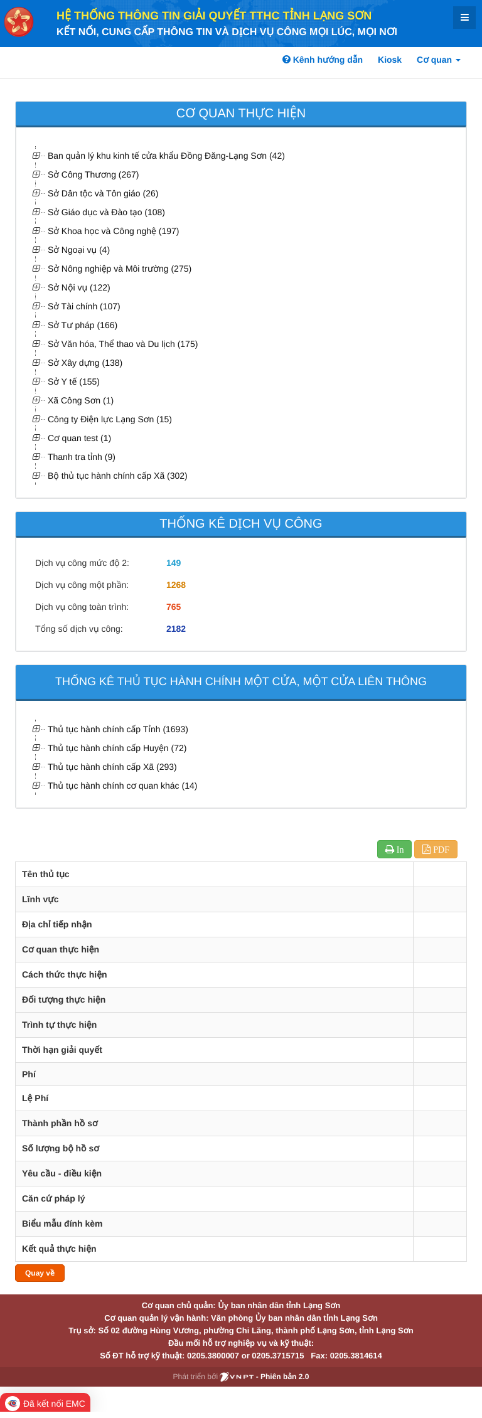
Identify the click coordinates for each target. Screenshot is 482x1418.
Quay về (40, 1273)
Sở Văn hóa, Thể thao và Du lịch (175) (123, 344)
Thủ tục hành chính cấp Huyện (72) (117, 748)
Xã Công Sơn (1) (81, 400)
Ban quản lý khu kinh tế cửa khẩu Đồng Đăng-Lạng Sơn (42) (166, 156)
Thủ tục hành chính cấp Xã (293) (112, 767)
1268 (176, 585)
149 (173, 563)
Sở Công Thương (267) (93, 174)
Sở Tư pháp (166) (82, 325)
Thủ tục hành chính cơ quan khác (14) (122, 786)
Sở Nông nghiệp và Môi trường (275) (119, 269)
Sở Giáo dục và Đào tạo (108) (106, 212)
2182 (176, 629)
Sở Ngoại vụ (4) (79, 250)
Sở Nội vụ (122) (79, 287)
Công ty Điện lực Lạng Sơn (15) (110, 419)
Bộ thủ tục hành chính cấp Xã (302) (118, 476)
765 (173, 607)
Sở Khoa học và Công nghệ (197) (113, 231)
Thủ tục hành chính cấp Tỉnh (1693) (118, 729)
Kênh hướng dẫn (322, 60)
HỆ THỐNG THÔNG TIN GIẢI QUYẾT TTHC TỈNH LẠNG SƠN (214, 15)
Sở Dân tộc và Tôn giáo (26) (103, 193)
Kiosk (390, 60)
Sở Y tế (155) (74, 381)
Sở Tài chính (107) (84, 306)
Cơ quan (439, 60)
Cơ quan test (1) (79, 438)
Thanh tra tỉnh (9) (81, 457)
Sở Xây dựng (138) (85, 363)
